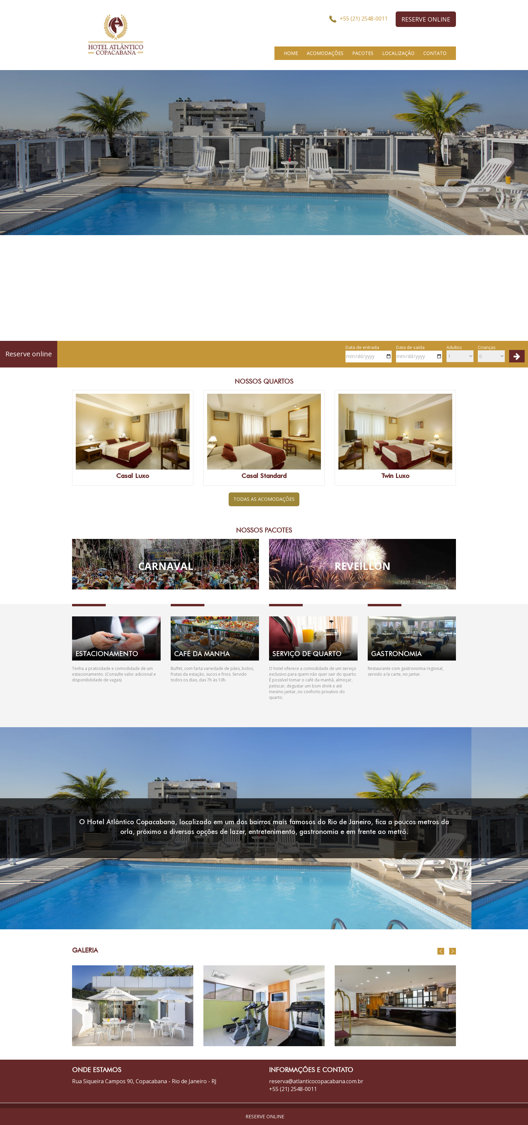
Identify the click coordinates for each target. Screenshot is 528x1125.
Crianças (491, 353)
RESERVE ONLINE (425, 19)
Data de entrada (368, 353)
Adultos (460, 353)
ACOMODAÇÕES (325, 53)
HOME (291, 53)
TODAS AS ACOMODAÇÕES (264, 499)
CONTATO (435, 53)
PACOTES (362, 53)
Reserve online (28, 353)
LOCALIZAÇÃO (398, 53)
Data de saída (419, 353)
